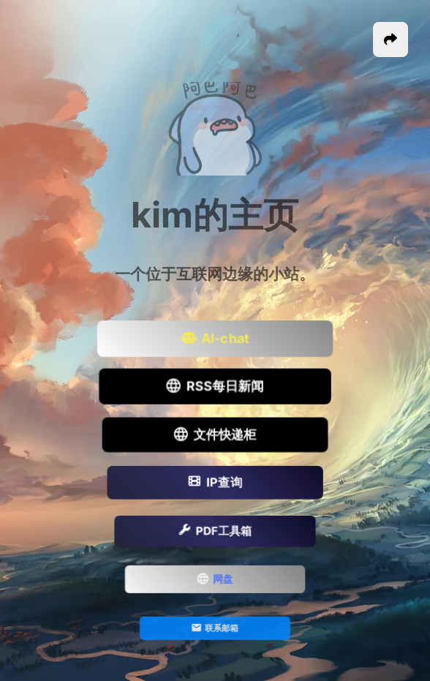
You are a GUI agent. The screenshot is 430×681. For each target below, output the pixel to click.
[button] (390, 39)
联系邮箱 (215, 629)
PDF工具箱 (215, 531)
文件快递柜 (215, 435)
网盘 (215, 580)
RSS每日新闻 (215, 387)
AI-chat (215, 339)
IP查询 (214, 483)
